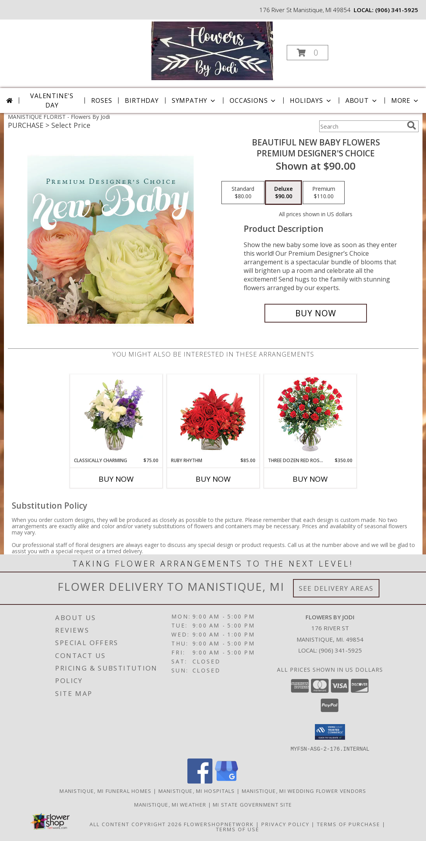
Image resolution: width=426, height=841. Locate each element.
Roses (101, 100)
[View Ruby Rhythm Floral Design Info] (213, 415)
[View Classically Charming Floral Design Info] (116, 415)
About (361, 100)
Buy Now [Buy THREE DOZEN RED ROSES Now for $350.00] (310, 479)
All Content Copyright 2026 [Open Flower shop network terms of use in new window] (136, 823)
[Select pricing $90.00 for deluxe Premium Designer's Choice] (283, 192)
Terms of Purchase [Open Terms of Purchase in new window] (348, 823)
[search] (411, 125)
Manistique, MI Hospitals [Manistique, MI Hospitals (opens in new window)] (196, 790)
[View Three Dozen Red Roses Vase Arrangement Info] (310, 415)
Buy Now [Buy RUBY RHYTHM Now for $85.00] (213, 479)
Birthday (141, 100)
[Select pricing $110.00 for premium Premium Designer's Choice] (323, 192)
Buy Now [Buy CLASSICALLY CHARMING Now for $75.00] (116, 479)
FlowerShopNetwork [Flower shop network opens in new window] (219, 823)
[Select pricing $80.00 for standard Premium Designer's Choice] (243, 192)
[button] (307, 52)
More (405, 100)
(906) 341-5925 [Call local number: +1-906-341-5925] (396, 10)
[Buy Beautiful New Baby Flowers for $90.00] (315, 313)
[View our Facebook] (199, 781)
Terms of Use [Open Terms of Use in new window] (237, 828)
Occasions (253, 100)
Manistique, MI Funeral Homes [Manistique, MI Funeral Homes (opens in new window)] (105, 790)
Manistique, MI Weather (170, 804)
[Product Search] (361, 126)
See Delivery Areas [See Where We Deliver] (336, 588)
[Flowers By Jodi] (212, 50)
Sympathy (194, 100)
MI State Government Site (252, 804)
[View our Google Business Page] (226, 781)
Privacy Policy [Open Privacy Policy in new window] (285, 823)
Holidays (311, 100)
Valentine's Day (52, 100)
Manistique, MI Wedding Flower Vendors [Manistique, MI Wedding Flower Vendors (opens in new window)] (304, 790)
